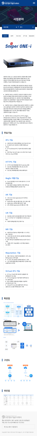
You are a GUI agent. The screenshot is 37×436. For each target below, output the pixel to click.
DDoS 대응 (18, 36)
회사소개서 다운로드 (11, 427)
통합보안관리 (31, 36)
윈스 (27, 27)
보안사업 (10, 27)
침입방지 (5, 36)
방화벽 (12, 36)
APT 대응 (25, 36)
